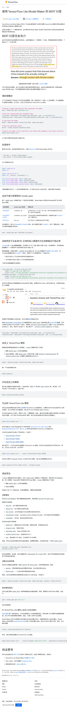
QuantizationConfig (19, 621)
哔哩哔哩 (4, 692)
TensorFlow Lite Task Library (39, 427)
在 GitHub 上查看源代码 (31, 19)
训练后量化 (5, 613)
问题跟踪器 (38, 684)
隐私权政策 (9, 701)
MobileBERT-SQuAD (21, 224)
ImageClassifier (26, 661)
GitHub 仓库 (32, 149)
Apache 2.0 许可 (56, 670)
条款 (3, 701)
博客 (3, 684)
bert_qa (24, 429)
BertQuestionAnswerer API (10, 429)
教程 (8, 7)
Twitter (4, 689)
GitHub (4, 686)
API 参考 (31, 658)
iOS (25, 664)
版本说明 (37, 686)
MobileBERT (6, 210)
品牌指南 (37, 692)
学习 (3, 7)
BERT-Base (6, 220)
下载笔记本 (47, 19)
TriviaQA (4, 245)
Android (19, 664)
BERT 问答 (17, 654)
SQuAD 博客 (43, 84)
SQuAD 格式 (53, 322)
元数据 (22, 408)
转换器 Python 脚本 (52, 251)
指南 (30, 319)
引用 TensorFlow (39, 695)
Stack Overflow (39, 689)
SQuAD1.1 (60, 215)
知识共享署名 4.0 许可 (29, 670)
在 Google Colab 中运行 (11, 19)
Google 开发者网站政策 (20, 672)
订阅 (18, 705)
